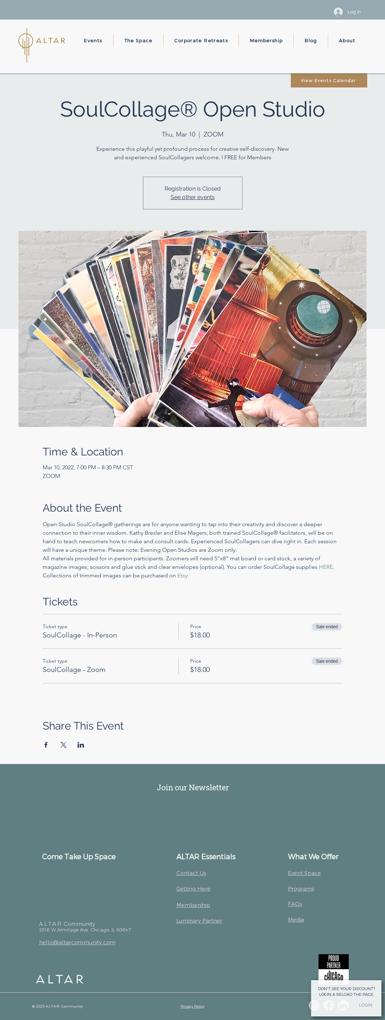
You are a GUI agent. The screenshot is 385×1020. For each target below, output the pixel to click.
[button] (93, 40)
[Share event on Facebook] (46, 745)
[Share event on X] (63, 745)
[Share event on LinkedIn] (80, 745)
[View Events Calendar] (329, 80)
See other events (193, 197)
